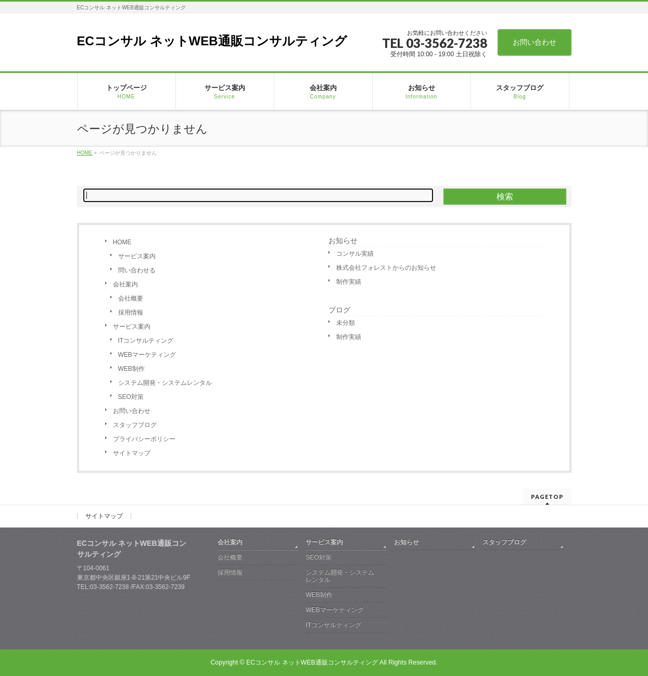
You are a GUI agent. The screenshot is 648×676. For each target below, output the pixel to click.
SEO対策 (131, 396)
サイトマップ (131, 453)
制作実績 (348, 281)
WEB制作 (131, 368)
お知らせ (343, 240)
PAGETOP (547, 496)
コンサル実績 (355, 253)
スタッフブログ (135, 425)
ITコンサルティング (146, 340)
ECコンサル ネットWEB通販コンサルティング (212, 41)
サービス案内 (137, 256)
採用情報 (130, 312)
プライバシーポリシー (144, 439)
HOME (122, 242)
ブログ (339, 310)
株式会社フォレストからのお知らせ (386, 267)
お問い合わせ (534, 42)
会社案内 (125, 284)
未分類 (345, 323)
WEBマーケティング (147, 354)
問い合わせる (137, 270)
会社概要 (130, 298)
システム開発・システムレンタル (165, 382)
